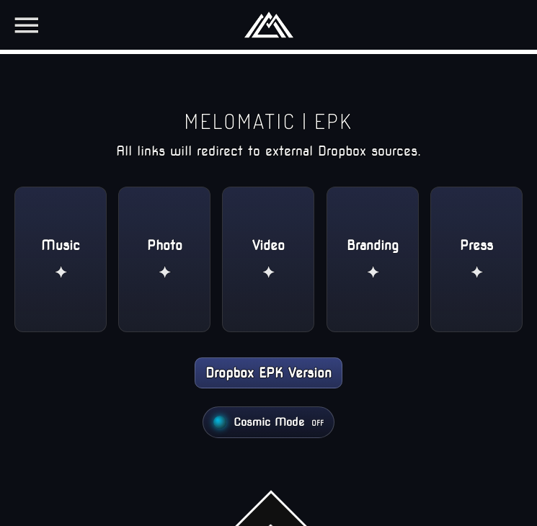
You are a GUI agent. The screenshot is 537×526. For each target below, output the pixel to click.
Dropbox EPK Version (268, 372)
